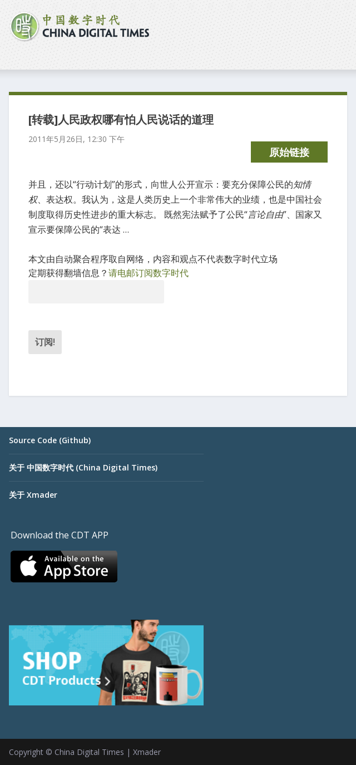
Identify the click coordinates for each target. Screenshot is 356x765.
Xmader (147, 752)
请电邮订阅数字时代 (148, 273)
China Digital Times (89, 752)
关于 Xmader (33, 494)
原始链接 (289, 152)
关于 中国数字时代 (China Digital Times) (83, 467)
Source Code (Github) (50, 440)
